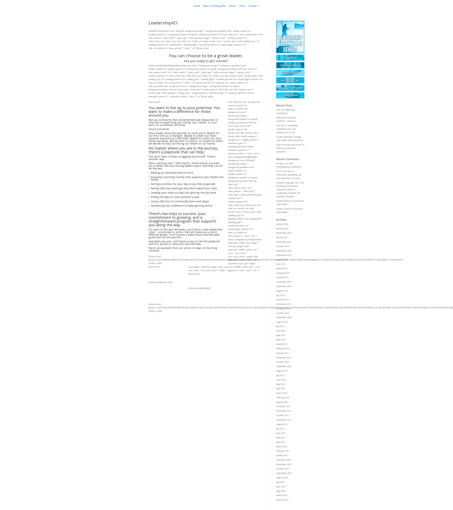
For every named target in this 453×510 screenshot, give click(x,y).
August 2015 (282, 259)
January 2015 (282, 277)
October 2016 (282, 246)
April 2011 (280, 442)
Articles (252, 6)
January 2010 (282, 499)
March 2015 (281, 268)
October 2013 (282, 313)
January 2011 (282, 455)
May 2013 (280, 335)
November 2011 (283, 410)
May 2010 (280, 491)
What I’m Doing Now (214, 6)
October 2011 (282, 415)
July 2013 (280, 326)
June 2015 (280, 264)
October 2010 (282, 468)
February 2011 (283, 450)
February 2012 (283, 397)
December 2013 (283, 304)
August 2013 (282, 321)
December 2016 (283, 241)
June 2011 (280, 433)
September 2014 (284, 286)
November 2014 (283, 281)
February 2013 (283, 348)
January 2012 (282, 402)
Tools (242, 6)
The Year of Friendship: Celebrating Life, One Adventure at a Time (287, 129)
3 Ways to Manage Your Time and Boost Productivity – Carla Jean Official (290, 186)
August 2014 (282, 290)
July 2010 (280, 482)
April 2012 (280, 388)
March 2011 (281, 446)
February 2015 (283, 273)
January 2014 (282, 299)
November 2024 (283, 232)
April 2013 (280, 339)
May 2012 (280, 384)
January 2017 (282, 237)
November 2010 (283, 464)
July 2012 (280, 375)
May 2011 (280, 437)
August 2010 (282, 477)
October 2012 (282, 361)
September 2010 (284, 473)
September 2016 (284, 250)
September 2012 (284, 366)
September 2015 (284, 255)
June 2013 (280, 330)
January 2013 (282, 353)
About (232, 6)
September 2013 (284, 317)
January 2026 (282, 224)
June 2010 (280, 486)
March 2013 (281, 344)
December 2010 (283, 459)
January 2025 (282, 228)
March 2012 (281, 393)
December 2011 (283, 406)
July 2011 (280, 428)
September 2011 (284, 419)
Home (196, 6)
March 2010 (281, 495)
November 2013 (283, 308)
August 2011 (282, 424)
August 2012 (282, 370)
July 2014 (280, 295)
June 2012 (280, 379)
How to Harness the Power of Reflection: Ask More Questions (290, 148)
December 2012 (283, 357)
